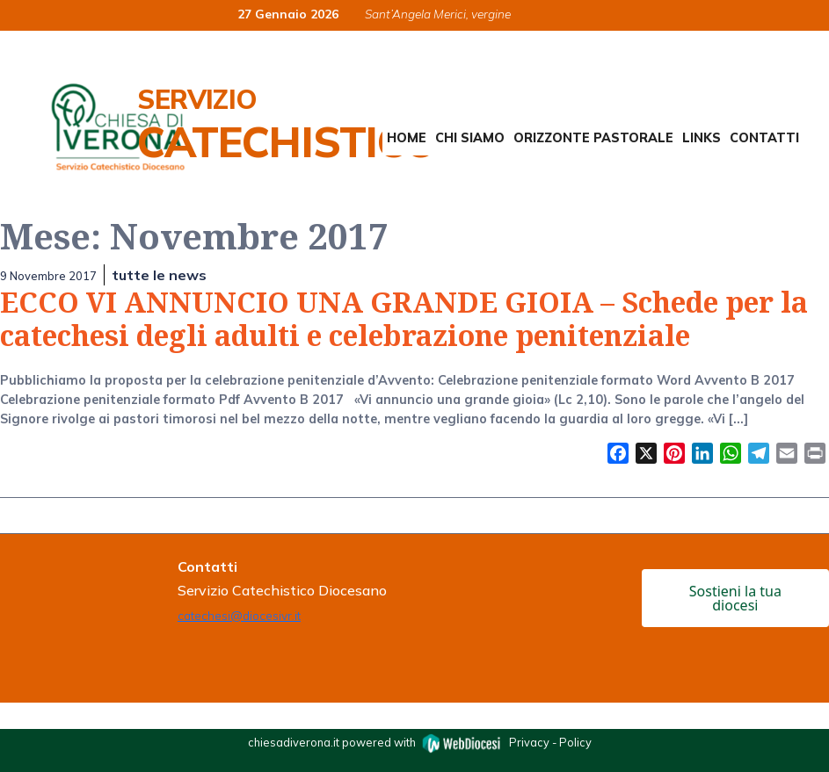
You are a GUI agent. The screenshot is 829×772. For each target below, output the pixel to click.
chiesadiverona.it (293, 742)
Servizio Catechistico (286, 125)
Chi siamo (470, 138)
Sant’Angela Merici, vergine (438, 13)
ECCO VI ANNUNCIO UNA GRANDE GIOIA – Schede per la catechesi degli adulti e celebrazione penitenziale (404, 318)
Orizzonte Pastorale (593, 138)
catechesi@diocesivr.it (239, 615)
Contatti (764, 138)
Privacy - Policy (550, 742)
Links (701, 138)
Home (406, 138)
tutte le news (159, 275)
